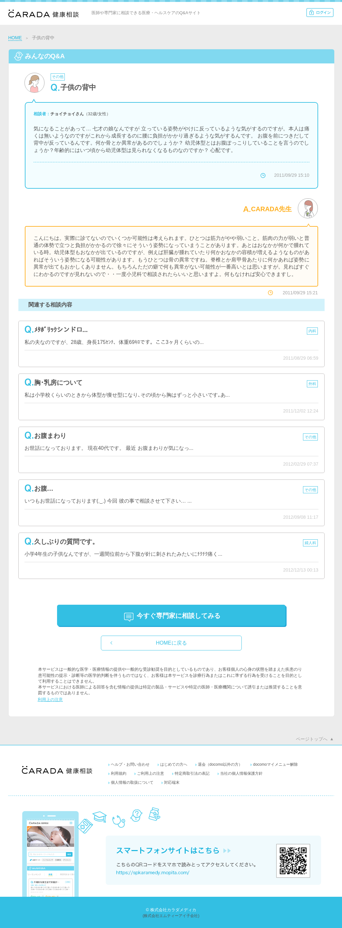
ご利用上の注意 (150, 773)
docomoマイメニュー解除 (275, 764)
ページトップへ (311, 739)
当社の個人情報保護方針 (241, 773)
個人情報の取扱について (132, 782)
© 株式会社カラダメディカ (171, 909)
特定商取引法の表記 (192, 773)
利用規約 (118, 773)
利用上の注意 (50, 699)
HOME (15, 37)
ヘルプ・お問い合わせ (130, 764)
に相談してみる (178, 615)
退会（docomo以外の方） (220, 764)
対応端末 (172, 782)
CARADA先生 (271, 209)
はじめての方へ (173, 764)
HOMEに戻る (171, 643)
